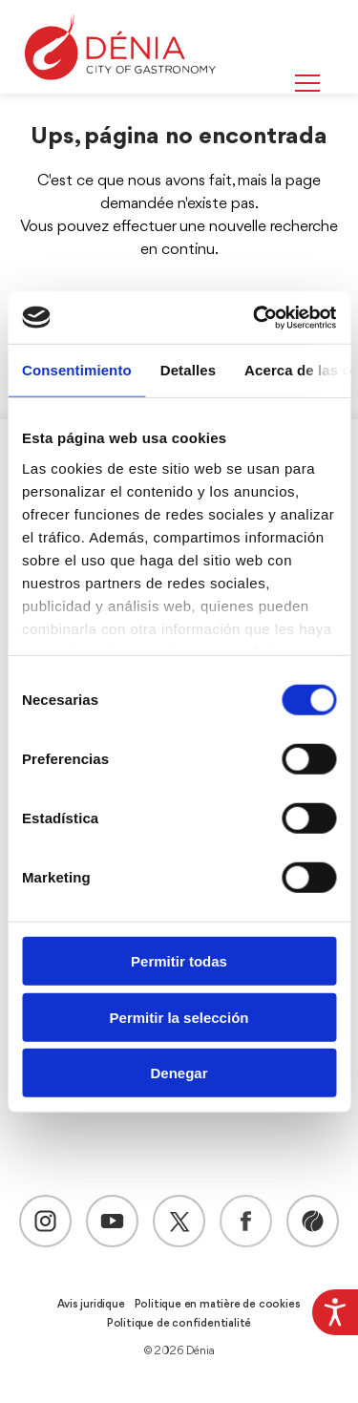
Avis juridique (90, 1304)
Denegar (178, 1073)
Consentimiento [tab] (77, 370)
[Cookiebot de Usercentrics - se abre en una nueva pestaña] (255, 317)
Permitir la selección (179, 1017)
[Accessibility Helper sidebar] (335, 1312)
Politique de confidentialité (179, 1323)
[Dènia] (120, 47)
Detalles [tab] (188, 370)
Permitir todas (179, 961)
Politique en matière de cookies (218, 1304)
